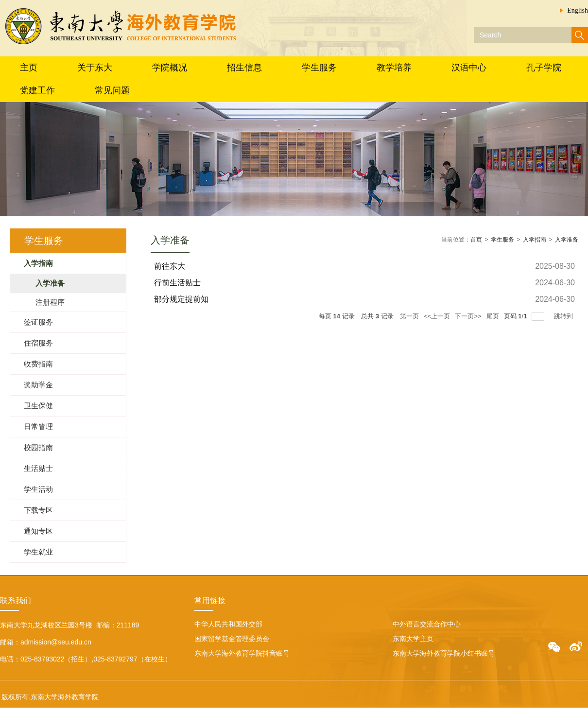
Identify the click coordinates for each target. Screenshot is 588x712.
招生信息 (244, 67)
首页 (476, 239)
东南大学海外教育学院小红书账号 (444, 653)
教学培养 (394, 67)
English (577, 10)
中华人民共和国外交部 (228, 624)
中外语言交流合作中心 (427, 624)
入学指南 (534, 239)
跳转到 (564, 316)
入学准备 (566, 239)
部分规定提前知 (181, 299)
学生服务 (319, 67)
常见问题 (112, 90)
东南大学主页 (413, 639)
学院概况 (169, 67)
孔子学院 (543, 67)
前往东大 (169, 266)
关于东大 (94, 67)
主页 (28, 67)
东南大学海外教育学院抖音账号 (242, 653)
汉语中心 (468, 67)
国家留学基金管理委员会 (231, 639)
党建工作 (37, 90)
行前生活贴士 (177, 282)
